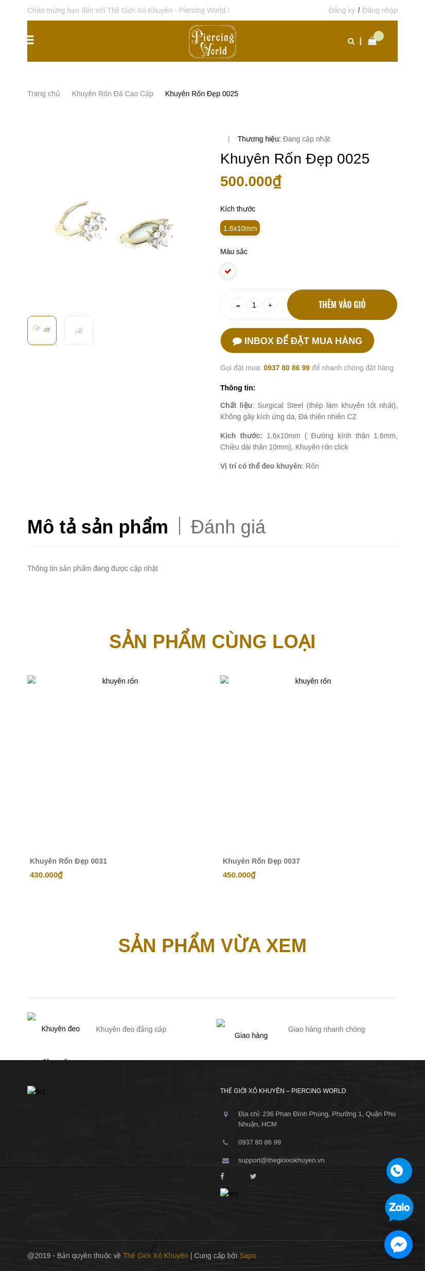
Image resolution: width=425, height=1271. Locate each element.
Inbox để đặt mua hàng (297, 341)
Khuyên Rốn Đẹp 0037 (261, 861)
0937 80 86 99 (287, 368)
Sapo (247, 1255)
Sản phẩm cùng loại (212, 641)
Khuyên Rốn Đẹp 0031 (68, 861)
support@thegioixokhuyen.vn (281, 1160)
